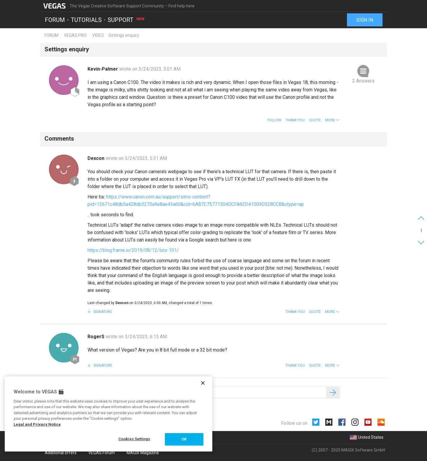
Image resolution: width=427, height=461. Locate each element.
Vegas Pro (75, 35)
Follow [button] (274, 120)
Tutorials (86, 19)
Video (98, 35)
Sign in (364, 20)
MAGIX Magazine (143, 452)
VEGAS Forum (101, 452)
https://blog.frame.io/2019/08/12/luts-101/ (133, 250)
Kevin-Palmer (103, 69)
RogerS (96, 336)
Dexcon (96, 158)
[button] (332, 120)
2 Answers (363, 81)
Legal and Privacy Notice (37, 424)
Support (126, 19)
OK (184, 439)
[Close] (202, 383)
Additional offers (61, 452)
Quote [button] (315, 120)
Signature (102, 312)
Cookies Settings (134, 439)
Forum (55, 19)
